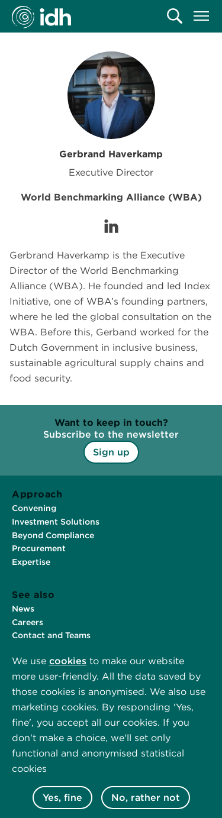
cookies (67, 661)
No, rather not (145, 797)
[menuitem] (174, 16)
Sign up (111, 452)
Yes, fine (62, 797)
